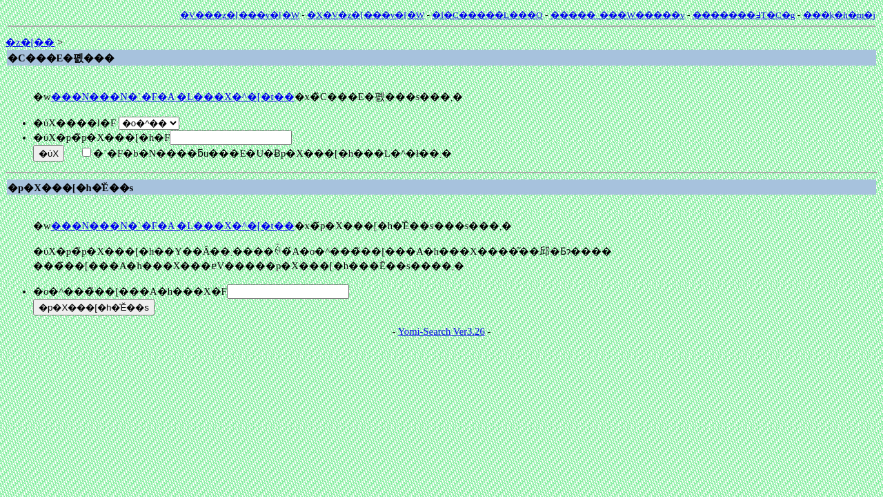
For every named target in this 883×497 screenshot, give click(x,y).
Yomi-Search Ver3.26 (441, 331)
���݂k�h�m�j (839, 15)
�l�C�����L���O (487, 15)
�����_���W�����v (617, 15)
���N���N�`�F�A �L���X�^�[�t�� (173, 96)
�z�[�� (30, 42)
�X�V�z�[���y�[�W (365, 15)
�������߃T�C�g (744, 15)
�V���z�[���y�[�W (239, 15)
